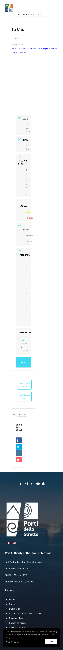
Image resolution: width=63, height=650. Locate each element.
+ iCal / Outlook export (24, 396)
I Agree (51, 641)
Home (12, 599)
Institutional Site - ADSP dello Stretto (27, 613)
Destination (14, 608)
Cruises (12, 604)
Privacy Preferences (12, 642)
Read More (23, 364)
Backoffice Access (17, 623)
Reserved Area (16, 618)
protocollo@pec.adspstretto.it (19, 581)
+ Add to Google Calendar (24, 385)
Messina (22, 415)
